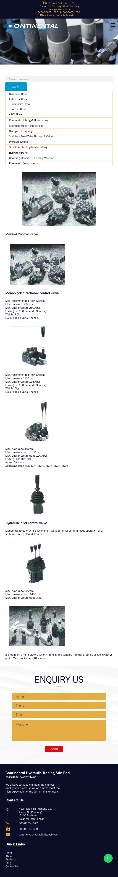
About (9, 856)
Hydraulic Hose (18, 94)
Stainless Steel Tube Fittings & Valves (31, 136)
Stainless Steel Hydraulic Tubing (28, 147)
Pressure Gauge (18, 142)
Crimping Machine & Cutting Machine (31, 158)
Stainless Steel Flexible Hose (26, 126)
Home (9, 853)
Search (16, 86)
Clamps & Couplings (21, 131)
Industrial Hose (18, 99)
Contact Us (12, 866)
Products (11, 859)
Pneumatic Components (23, 163)
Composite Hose (20, 104)
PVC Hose (16, 114)
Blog (8, 863)
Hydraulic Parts (18, 153)
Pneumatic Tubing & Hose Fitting (28, 120)
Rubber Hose (18, 109)
